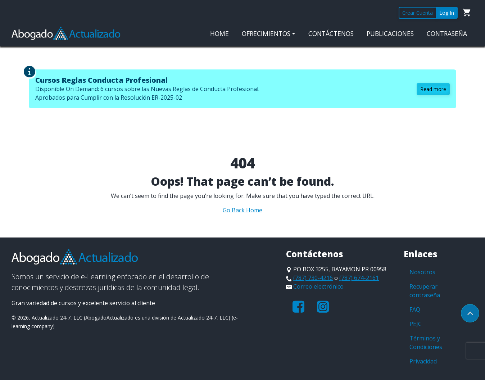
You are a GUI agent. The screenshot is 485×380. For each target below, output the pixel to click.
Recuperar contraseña (424, 290)
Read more (433, 89)
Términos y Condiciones (425, 342)
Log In (446, 12)
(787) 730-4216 (313, 278)
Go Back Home (242, 210)
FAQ (414, 309)
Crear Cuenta (417, 12)
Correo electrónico (318, 286)
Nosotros (422, 272)
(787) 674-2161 (359, 278)
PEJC (415, 324)
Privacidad (423, 361)
